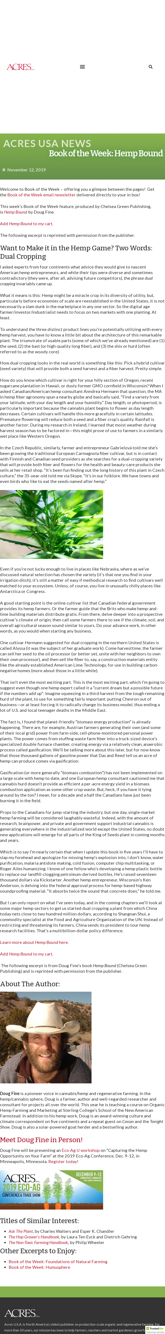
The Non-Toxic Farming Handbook (38, 1242)
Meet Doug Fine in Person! (41, 1140)
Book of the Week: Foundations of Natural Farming (58, 1261)
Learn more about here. (34, 942)
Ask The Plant (21, 1231)
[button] (82, 67)
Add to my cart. (26, 223)
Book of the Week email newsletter (41, 194)
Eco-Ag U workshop (81, 1150)
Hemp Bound (15, 211)
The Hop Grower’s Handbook (34, 1236)
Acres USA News (47, 143)
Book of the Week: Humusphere (39, 1267)
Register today (62, 1161)
